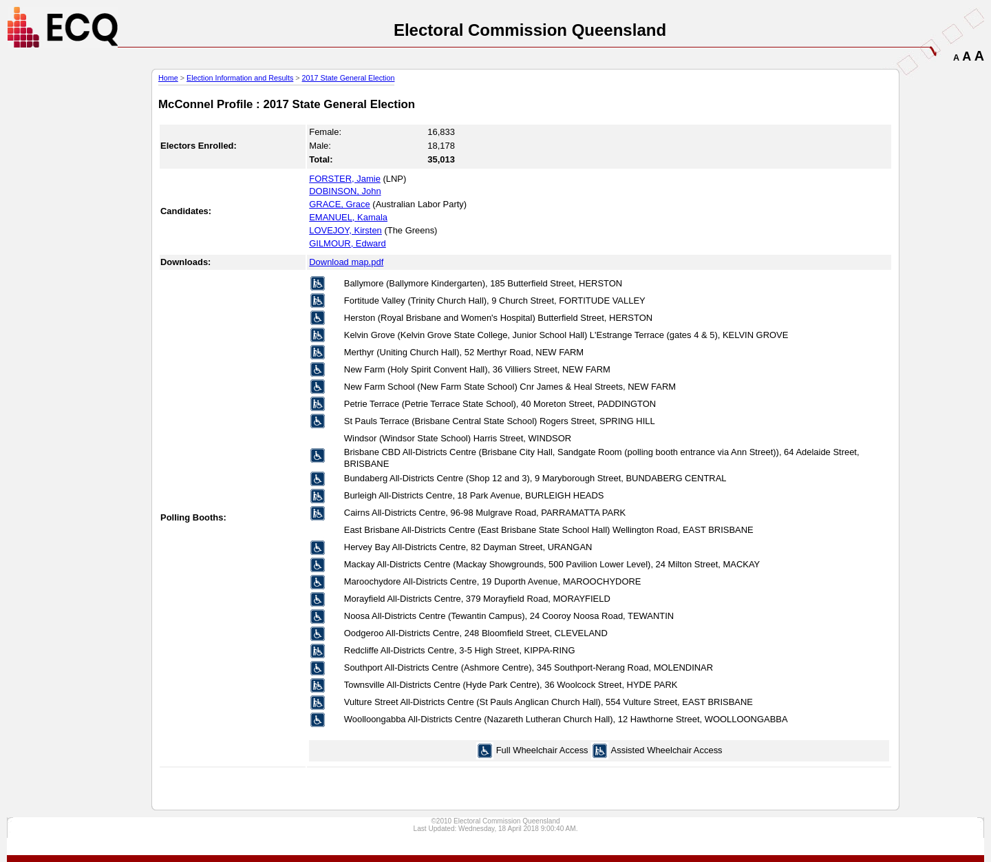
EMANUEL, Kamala (348, 217)
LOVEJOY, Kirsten (345, 230)
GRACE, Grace (339, 204)
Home (168, 78)
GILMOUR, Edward (347, 243)
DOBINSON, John (345, 191)
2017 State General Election (348, 78)
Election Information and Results (240, 78)
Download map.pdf (346, 262)
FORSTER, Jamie (345, 179)
